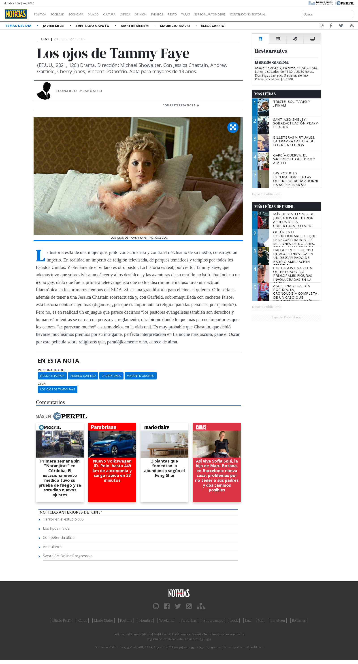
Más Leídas (265, 94)
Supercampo (214, 621)
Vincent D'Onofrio (140, 376)
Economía (84, 14)
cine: (42, 384)
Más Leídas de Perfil (274, 206)
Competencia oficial (59, 537)
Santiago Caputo (93, 25)
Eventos (178, 14)
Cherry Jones (111, 376)
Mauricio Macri (175, 25)
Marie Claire (103, 621)
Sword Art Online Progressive (67, 555)
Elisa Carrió (212, 25)
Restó (195, 14)
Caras (82, 621)
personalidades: (52, 370)
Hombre (145, 621)
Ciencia (140, 14)
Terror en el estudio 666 (63, 519)
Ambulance (52, 546)
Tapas (211, 14)
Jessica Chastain (52, 376)
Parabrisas (188, 621)
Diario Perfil (61, 621)
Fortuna (126, 621)
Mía (261, 621)
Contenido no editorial (286, 14)
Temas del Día (18, 25)
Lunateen (277, 621)
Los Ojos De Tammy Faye (57, 389)
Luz (248, 621)
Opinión (158, 14)
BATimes (299, 621)
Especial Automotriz (240, 14)
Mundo (103, 14)
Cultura (122, 14)
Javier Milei (54, 25)
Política (41, 14)
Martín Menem (135, 25)
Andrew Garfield (83, 376)
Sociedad (62, 14)
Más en (61, 416)
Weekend (166, 621)
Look (234, 621)
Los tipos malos (56, 528)
